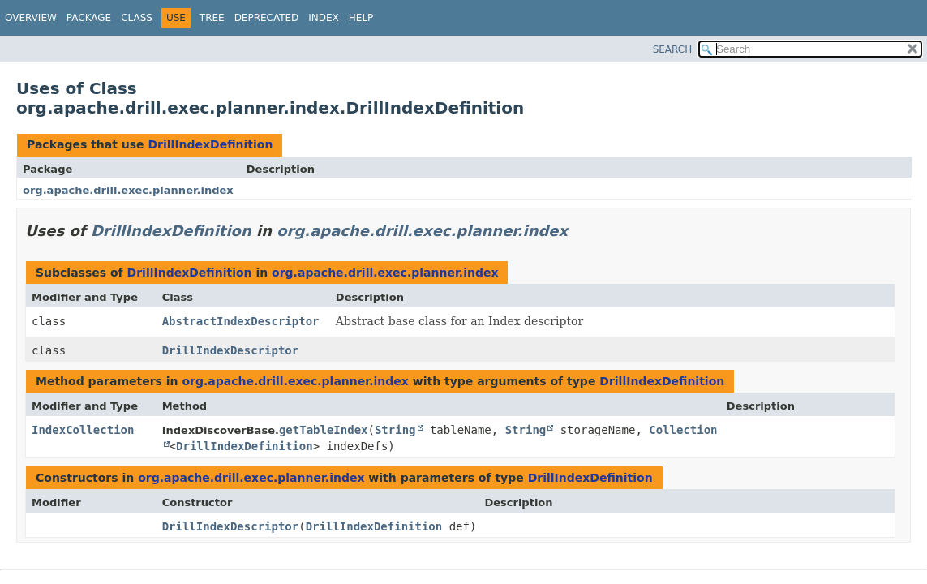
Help (361, 18)
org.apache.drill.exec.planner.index (128, 190)
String (395, 429)
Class (136, 18)
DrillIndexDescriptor (230, 350)
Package (89, 18)
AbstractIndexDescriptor (241, 321)
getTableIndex (323, 429)
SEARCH (673, 49)
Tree (212, 18)
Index (323, 18)
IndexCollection (83, 429)
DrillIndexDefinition (210, 144)
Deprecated (266, 18)
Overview (31, 18)
